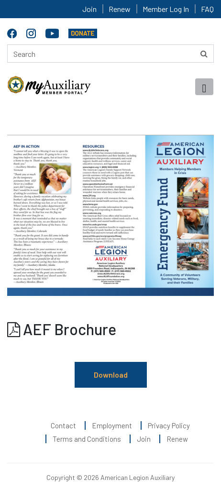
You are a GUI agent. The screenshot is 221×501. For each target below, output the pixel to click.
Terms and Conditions (87, 439)
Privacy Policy (169, 425)
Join (89, 8)
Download (111, 374)
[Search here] (110, 53)
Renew (120, 8)
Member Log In (166, 8)
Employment (112, 425)
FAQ (207, 8)
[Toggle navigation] (204, 86)
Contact (63, 425)
